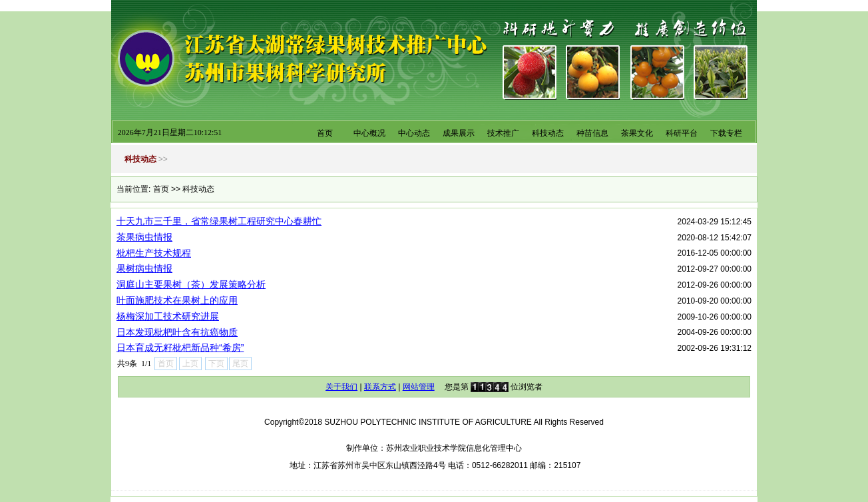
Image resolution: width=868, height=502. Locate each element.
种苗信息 (592, 133)
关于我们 (341, 386)
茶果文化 (637, 133)
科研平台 (682, 133)
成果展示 (459, 133)
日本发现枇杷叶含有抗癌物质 (177, 332)
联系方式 (380, 386)
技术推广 (503, 133)
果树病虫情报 (144, 268)
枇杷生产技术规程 (153, 253)
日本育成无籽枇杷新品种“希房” (180, 347)
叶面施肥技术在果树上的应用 (177, 300)
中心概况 (369, 133)
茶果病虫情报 (144, 237)
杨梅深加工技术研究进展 (167, 316)
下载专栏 (726, 133)
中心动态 (414, 133)
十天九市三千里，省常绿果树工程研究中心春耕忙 (219, 221)
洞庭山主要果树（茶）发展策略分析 (191, 284)
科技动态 (548, 133)
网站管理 (419, 386)
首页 (325, 133)
